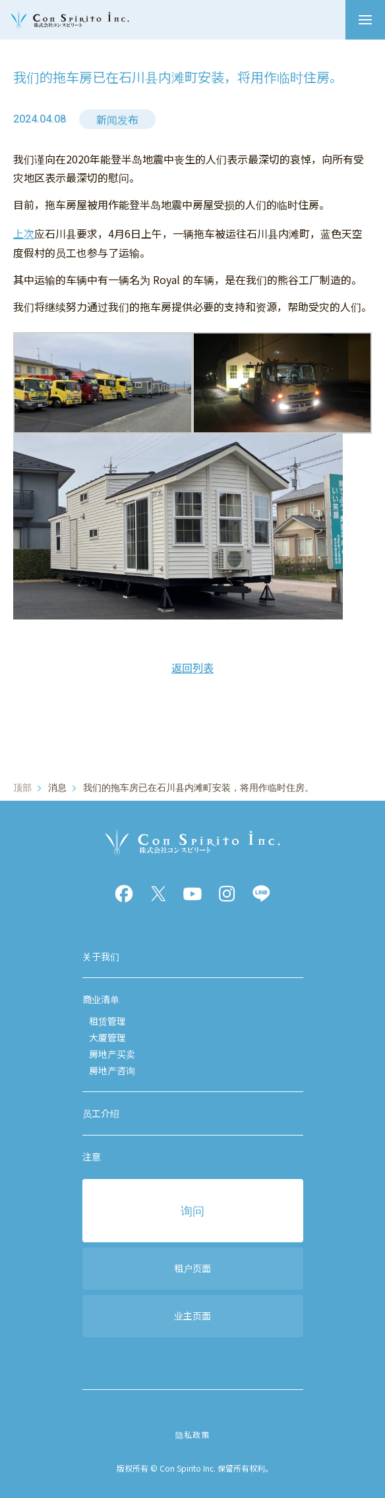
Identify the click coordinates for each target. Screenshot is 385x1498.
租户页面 (192, 1268)
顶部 (22, 787)
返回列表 (192, 668)
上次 (23, 233)
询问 (192, 1210)
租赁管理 (107, 1020)
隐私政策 (192, 1434)
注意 (91, 1156)
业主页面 (192, 1315)
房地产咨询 (112, 1070)
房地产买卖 (112, 1053)
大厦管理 (107, 1037)
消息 (57, 787)
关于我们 (100, 956)
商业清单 (100, 999)
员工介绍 (100, 1113)
